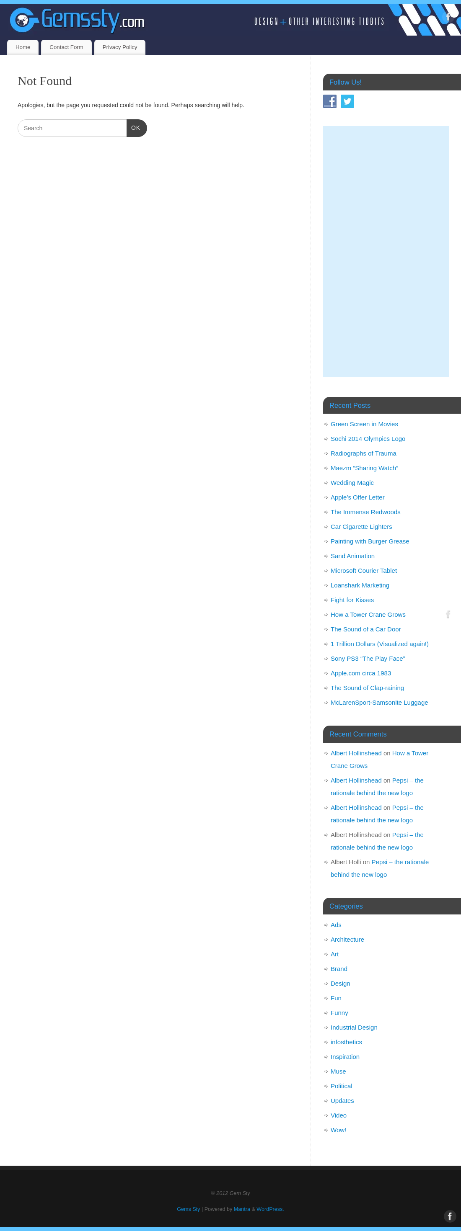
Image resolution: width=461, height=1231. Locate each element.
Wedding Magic (352, 482)
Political (341, 1085)
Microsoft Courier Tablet (364, 570)
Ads (336, 924)
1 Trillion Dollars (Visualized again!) (380, 643)
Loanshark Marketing (360, 585)
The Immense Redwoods (366, 511)
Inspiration (345, 1056)
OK (133, 127)
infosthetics (346, 1042)
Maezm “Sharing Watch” (364, 467)
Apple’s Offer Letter (358, 497)
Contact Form (66, 47)
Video (339, 1115)
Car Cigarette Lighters (361, 526)
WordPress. (270, 1209)
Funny (339, 1012)
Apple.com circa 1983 (361, 673)
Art (335, 954)
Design (340, 983)
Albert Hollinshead (356, 753)
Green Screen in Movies (364, 424)
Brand (339, 968)
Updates (342, 1100)
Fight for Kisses (352, 599)
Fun (336, 998)
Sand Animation (353, 555)
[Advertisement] (386, 251)
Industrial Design (354, 1027)
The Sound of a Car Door (366, 629)
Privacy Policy (120, 47)
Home (23, 47)
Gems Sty (188, 1209)
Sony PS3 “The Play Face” (368, 658)
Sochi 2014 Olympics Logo (368, 438)
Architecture (347, 939)
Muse (338, 1071)
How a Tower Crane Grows (368, 614)
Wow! (338, 1129)
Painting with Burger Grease (370, 541)
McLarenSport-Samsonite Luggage (379, 702)
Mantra (242, 1209)
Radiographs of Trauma (363, 453)
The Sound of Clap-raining (367, 687)
